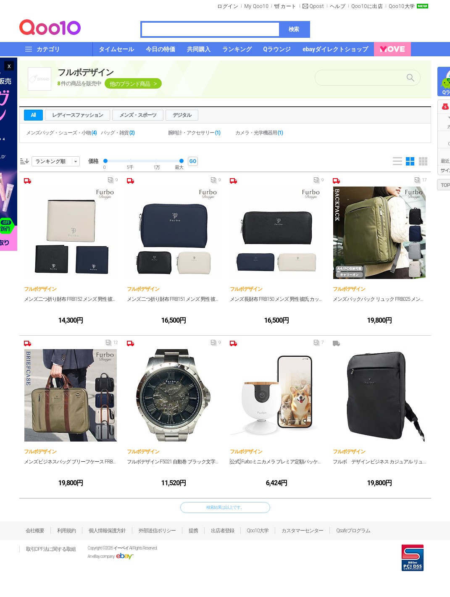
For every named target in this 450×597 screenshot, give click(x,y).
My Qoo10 (256, 6)
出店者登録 (222, 531)
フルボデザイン (85, 72)
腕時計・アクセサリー (194, 133)
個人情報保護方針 (107, 531)
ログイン (227, 6)
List (397, 161)
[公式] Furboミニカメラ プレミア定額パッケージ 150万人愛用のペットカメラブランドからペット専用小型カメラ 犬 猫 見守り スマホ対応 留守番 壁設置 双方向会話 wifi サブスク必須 (277, 462)
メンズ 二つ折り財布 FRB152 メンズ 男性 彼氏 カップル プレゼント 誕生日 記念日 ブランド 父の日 (71, 299)
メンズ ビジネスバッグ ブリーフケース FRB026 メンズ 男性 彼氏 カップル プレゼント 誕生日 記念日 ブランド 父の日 (71, 462)
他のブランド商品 (130, 84)
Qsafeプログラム (353, 531)
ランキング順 (50, 161)
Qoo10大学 (402, 6)
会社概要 (35, 531)
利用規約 (66, 531)
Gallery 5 (423, 161)
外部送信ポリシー (157, 531)
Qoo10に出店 (367, 6)
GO (192, 161)
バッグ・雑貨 (117, 133)
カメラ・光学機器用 (259, 133)
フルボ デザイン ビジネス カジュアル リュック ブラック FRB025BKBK (379, 462)
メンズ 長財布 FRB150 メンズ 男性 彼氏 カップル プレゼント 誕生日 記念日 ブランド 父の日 (277, 299)
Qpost (317, 6)
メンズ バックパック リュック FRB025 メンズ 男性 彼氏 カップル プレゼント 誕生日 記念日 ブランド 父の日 (379, 299)
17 (420, 182)
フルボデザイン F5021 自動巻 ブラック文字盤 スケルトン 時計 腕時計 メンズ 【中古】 (174, 462)
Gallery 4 (410, 161)
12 (111, 344)
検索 (294, 29)
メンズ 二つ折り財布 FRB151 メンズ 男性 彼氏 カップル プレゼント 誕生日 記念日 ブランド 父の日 (174, 299)
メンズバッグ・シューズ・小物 (61, 133)
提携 (193, 531)
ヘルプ (338, 6)
